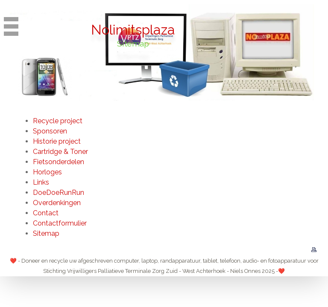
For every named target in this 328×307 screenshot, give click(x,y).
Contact (46, 213)
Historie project (57, 141)
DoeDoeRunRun (58, 192)
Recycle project (57, 121)
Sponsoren (50, 131)
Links (41, 182)
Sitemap (46, 233)
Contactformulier (60, 223)
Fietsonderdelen (58, 162)
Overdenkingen (57, 203)
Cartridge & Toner (60, 152)
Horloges (47, 172)
